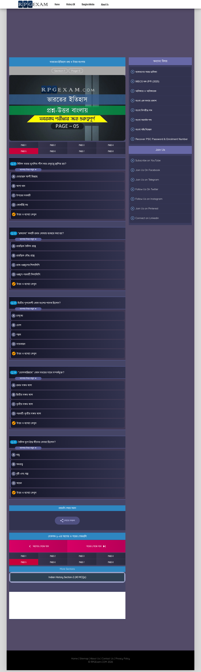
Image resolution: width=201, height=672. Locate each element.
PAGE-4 (110, 145)
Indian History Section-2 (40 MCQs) (67, 577)
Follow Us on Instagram (146, 199)
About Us (104, 4)
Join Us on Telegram (144, 180)
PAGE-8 (110, 151)
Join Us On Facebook (145, 170)
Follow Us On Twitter (144, 189)
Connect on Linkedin (144, 218)
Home (57, 4)
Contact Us (108, 658)
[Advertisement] (100, 29)
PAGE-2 (52, 145)
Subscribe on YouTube (145, 160)
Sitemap (84, 658)
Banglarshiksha (88, 4)
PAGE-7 (81, 151)
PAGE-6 (52, 151)
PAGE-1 (23, 145)
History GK (70, 4)
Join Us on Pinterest (144, 208)
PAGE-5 (23, 151)
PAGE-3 (81, 145)
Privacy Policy (122, 658)
